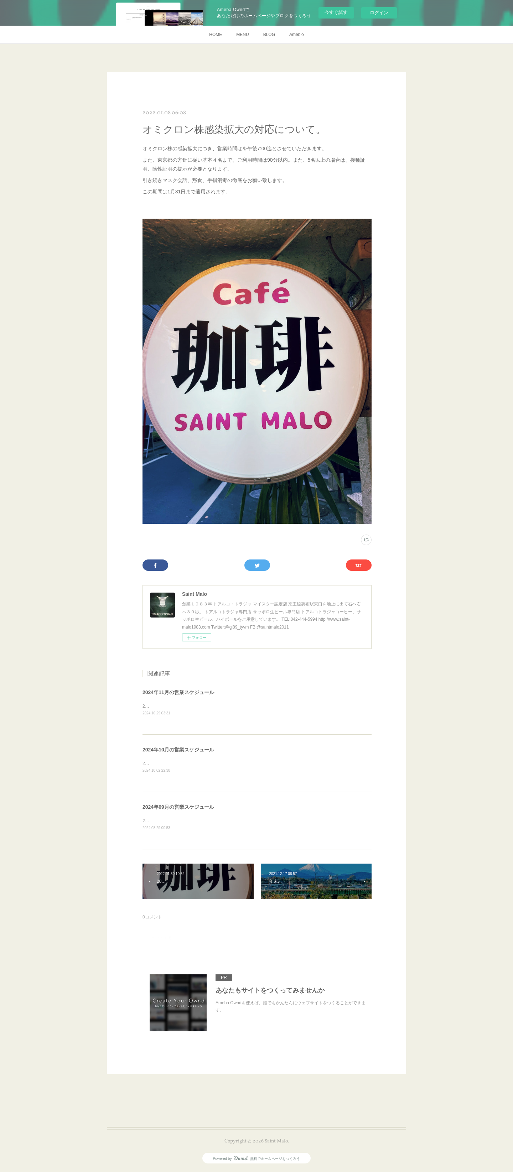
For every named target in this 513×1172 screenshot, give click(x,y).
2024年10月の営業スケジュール (178, 750)
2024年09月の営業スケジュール (178, 808)
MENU (242, 34)
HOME (215, 34)
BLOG (269, 34)
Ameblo (296, 34)
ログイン (379, 12)
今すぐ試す (336, 12)
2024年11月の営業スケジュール (178, 692)
